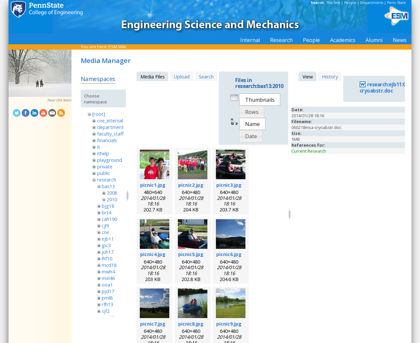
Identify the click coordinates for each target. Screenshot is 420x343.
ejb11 (108, 238)
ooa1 (107, 284)
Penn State (396, 2)
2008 (112, 192)
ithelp (103, 153)
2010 (112, 199)
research (106, 179)
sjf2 (106, 311)
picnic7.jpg (152, 323)
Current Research (308, 151)
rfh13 (107, 304)
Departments (371, 2)
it (98, 146)
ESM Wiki (117, 47)
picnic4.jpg (152, 254)
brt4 (106, 212)
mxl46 (108, 278)
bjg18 (108, 206)
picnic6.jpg (229, 254)
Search (206, 76)
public (103, 173)
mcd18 (109, 265)
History (330, 76)
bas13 (108, 186)
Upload (182, 76)
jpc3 (106, 245)
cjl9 (105, 225)
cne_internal (110, 120)
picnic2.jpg (190, 185)
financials (107, 140)
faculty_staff (110, 133)
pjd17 (108, 291)
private (105, 166)
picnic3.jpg (229, 185)
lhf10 (107, 258)
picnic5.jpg (190, 254)
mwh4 (108, 271)
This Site (333, 2)
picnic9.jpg (229, 323)
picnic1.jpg (152, 185)
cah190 (109, 219)
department (110, 127)
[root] (98, 114)
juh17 (108, 251)
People (350, 2)
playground (109, 160)
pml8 (107, 297)
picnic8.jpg (190, 323)
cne (105, 232)
